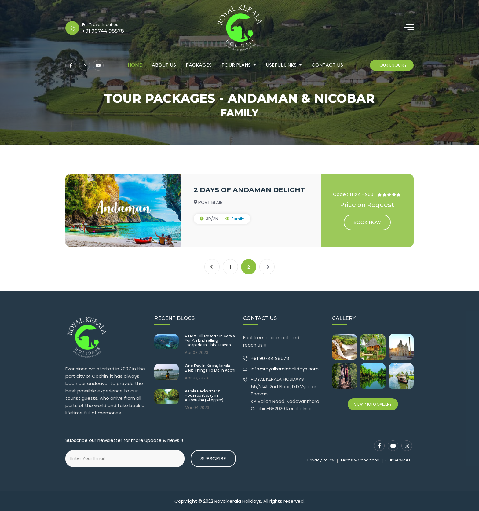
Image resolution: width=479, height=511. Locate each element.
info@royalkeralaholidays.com (285, 369)
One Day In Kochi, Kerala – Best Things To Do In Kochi (210, 368)
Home (135, 64)
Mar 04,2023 (197, 408)
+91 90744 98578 (270, 358)
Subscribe (213, 458)
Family (238, 219)
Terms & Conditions (359, 460)
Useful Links (281, 64)
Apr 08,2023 (196, 353)
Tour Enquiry (392, 65)
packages (199, 64)
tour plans (236, 64)
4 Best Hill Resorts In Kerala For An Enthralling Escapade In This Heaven (210, 340)
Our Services (398, 460)
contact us (327, 64)
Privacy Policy (320, 460)
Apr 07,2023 (196, 378)
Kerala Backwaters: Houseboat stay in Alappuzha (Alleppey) (204, 395)
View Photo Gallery (373, 404)
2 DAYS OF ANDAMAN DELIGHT (249, 190)
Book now (367, 222)
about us (164, 64)
